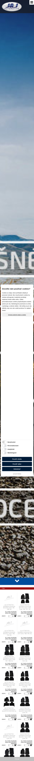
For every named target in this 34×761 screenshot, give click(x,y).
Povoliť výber (17, 464)
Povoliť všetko (17, 459)
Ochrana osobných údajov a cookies (17, 314)
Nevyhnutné (11, 442)
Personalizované (13, 445)
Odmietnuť (17, 469)
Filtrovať (17, 759)
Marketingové (12, 453)
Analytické (11, 449)
